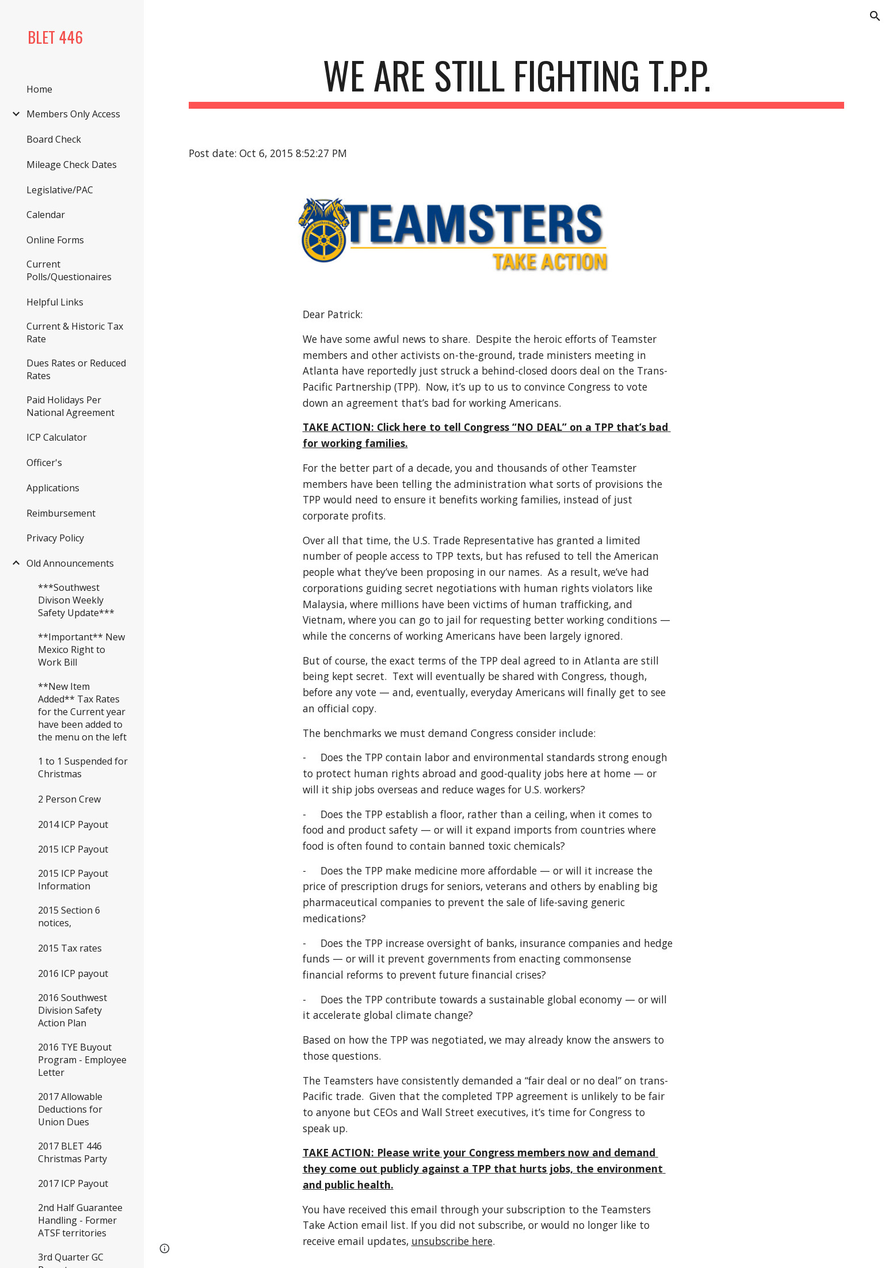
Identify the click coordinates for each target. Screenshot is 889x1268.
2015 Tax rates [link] (70, 948)
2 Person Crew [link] (69, 799)
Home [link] (39, 89)
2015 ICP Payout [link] (73, 849)
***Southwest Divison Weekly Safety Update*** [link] (76, 600)
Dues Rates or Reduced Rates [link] (76, 369)
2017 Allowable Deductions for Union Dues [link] (70, 1109)
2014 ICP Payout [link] (73, 824)
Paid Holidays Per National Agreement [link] (70, 406)
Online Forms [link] (55, 240)
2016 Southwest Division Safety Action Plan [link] (72, 1010)
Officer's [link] (44, 462)
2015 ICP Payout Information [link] (73, 879)
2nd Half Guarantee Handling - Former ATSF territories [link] (80, 1220)
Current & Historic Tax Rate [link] (74, 332)
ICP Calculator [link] (56, 437)
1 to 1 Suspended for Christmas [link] (83, 767)
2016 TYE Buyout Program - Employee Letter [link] (82, 1060)
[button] (875, 16)
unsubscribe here (452, 1241)
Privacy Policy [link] (55, 538)
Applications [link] (52, 488)
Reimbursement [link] (61, 513)
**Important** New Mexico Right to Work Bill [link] (81, 650)
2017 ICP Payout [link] (73, 1183)
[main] (516, 80)
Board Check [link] (53, 139)
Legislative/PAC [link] (59, 190)
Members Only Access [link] (73, 114)
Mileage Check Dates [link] (71, 164)
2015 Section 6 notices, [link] (69, 916)
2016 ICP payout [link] (73, 973)
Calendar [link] (45, 214)
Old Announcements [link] (70, 563)
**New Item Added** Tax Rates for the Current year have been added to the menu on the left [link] (82, 711)
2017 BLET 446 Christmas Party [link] (72, 1152)
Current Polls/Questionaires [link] (69, 270)
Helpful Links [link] (54, 302)
